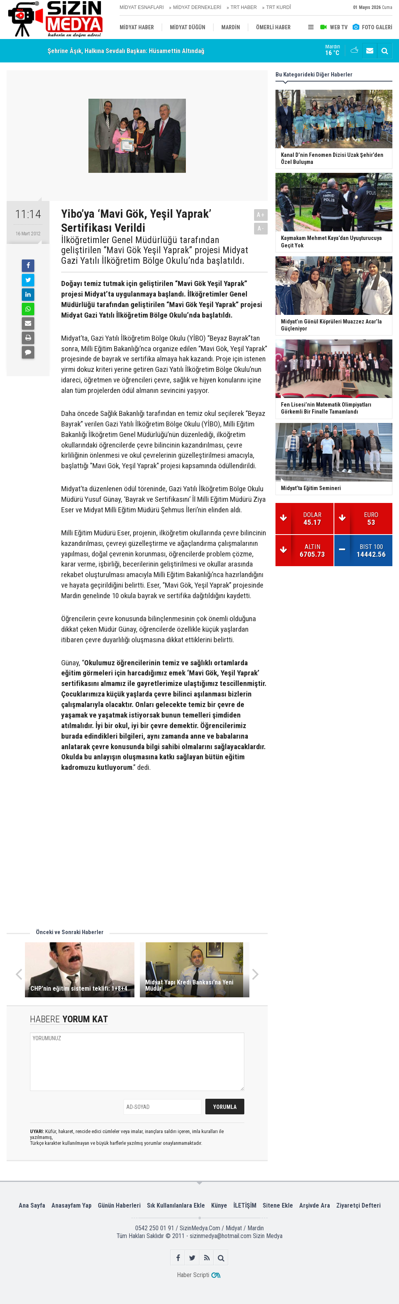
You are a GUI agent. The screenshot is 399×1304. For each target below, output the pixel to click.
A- (261, 228)
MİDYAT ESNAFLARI (142, 7)
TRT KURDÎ (278, 7)
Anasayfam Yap (71, 1205)
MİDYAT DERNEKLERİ (197, 7)
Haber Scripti (193, 1275)
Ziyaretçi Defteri (358, 1205)
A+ (261, 215)
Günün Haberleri (119, 1205)
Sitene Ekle (278, 1205)
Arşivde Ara (314, 1205)
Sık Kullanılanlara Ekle (176, 1205)
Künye (219, 1205)
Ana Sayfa (32, 1205)
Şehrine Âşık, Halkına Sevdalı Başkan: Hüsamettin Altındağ (126, 51)
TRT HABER (244, 7)
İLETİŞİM (244, 1205)
